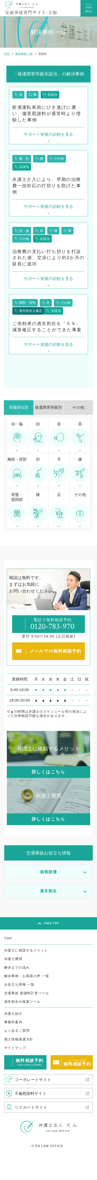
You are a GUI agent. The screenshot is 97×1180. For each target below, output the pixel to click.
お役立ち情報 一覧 (19, 984)
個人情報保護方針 (18, 1039)
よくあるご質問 (17, 1030)
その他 (59, 158)
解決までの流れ (17, 967)
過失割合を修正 (30, 311)
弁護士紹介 (13, 1013)
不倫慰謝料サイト (31, 1093)
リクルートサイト (31, 1107)
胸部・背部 (27, 302)
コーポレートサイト (33, 1079)
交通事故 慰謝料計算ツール (26, 993)
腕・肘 (24, 158)
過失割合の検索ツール (22, 1001)
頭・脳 (24, 231)
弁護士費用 (13, 959)
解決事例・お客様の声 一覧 (26, 976)
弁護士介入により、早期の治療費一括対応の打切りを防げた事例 (46, 185)
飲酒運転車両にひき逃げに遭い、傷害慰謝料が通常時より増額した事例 (46, 113)
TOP (8, 938)
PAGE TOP (51, 923)
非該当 (52, 94)
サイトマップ (15, 1048)
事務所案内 (13, 1022)
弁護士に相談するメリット (26, 950)
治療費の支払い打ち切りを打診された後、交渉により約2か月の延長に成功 (48, 258)
